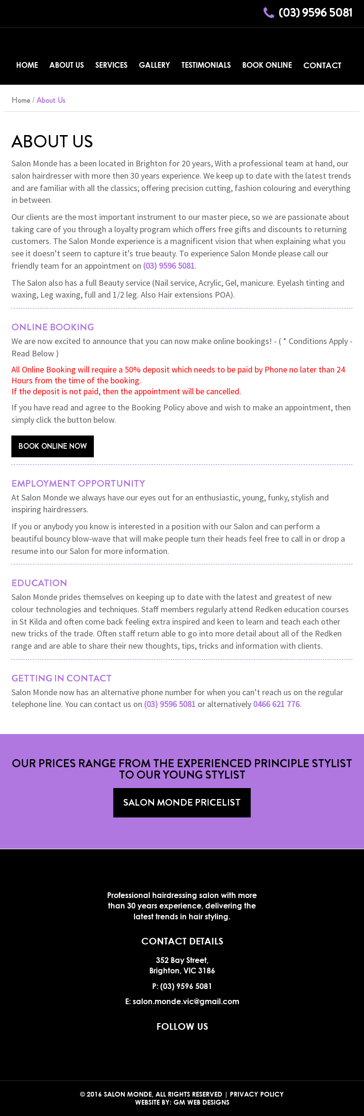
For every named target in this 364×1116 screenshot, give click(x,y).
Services (111, 65)
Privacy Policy (257, 1094)
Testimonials (206, 65)
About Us (66, 65)
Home (27, 65)
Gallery (154, 65)
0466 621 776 (276, 704)
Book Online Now (52, 446)
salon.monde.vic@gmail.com (186, 1001)
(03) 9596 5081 (316, 13)
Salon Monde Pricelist (182, 802)
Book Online (267, 65)
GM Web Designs (201, 1102)
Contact (322, 65)
